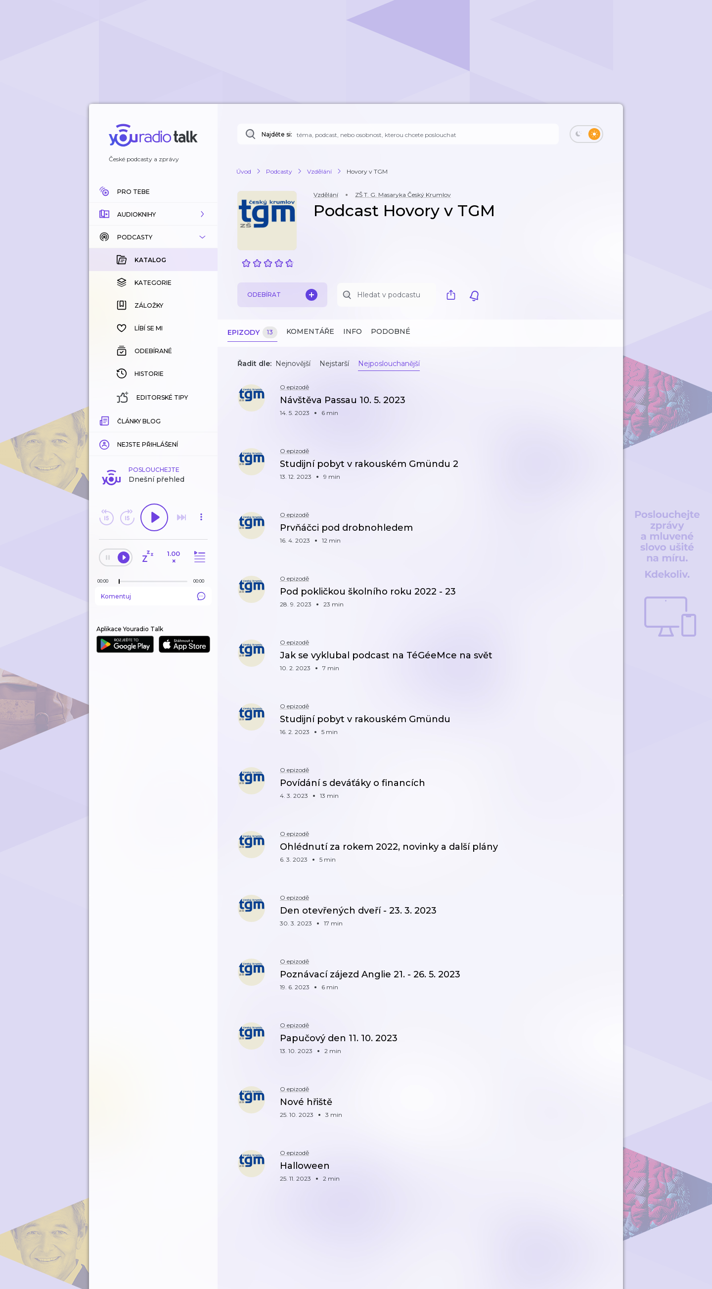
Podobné (390, 331)
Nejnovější (293, 363)
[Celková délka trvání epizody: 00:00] (201, 419)
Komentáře (310, 331)
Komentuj (153, 434)
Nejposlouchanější (389, 363)
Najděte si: (277, 134)
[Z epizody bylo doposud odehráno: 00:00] (105, 419)
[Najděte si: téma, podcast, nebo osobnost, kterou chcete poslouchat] (398, 134)
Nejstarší (334, 363)
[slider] (119, 420)
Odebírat (282, 295)
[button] (153, 214)
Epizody (252, 332)
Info (352, 331)
